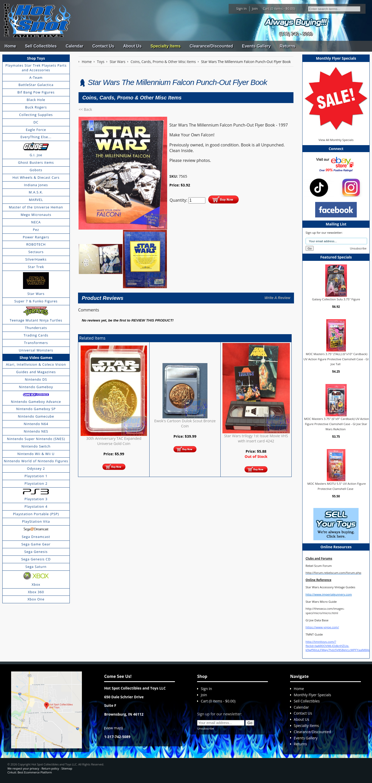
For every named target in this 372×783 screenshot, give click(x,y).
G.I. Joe (36, 155)
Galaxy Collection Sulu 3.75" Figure (336, 299)
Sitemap (66, 768)
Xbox (36, 584)
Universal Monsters (36, 350)
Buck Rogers (36, 107)
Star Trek (36, 266)
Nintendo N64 (36, 423)
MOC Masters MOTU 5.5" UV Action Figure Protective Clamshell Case (336, 486)
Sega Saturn (36, 566)
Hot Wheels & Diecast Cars (35, 177)
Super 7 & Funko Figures (36, 301)
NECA (36, 222)
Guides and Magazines (36, 372)
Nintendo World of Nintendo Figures (36, 461)
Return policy (50, 768)
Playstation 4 (36, 506)
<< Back (85, 109)
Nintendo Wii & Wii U (36, 453)
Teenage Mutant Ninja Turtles (36, 320)
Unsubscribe (358, 248)
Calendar (74, 46)
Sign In (241, 8)
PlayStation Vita (36, 521)
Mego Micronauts (36, 214)
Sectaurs (36, 251)
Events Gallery (256, 46)
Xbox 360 (36, 592)
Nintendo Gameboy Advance (36, 401)
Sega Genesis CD (36, 559)
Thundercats (36, 327)
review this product (151, 320)
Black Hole (36, 99)
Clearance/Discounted (211, 46)
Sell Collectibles (41, 46)
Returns (287, 46)
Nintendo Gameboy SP (36, 408)
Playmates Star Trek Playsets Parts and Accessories (36, 67)
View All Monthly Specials (336, 140)
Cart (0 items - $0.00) (279, 8)
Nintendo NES (36, 431)
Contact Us (103, 46)
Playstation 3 (36, 499)
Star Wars (35, 293)
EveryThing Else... (35, 137)
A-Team (36, 77)
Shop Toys (36, 58)
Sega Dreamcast (36, 536)
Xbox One (35, 599)
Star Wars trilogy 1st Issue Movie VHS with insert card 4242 (256, 438)
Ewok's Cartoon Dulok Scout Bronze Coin (185, 423)
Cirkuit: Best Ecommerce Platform (29, 772)
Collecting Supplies (36, 114)
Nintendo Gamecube (36, 416)
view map (113, 727)
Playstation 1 (36, 476)
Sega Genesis (36, 551)
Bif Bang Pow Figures (36, 92)
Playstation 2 (36, 483)
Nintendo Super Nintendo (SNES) (36, 438)
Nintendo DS (36, 379)
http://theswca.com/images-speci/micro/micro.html (325, 611)
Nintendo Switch (36, 446)
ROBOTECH (35, 244)
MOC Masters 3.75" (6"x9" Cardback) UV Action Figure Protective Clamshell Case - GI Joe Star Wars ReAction (336, 424)
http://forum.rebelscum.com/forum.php (333, 573)
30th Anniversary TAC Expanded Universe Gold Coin (113, 441)
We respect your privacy (23, 768)
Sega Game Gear (36, 544)
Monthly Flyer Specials (312, 694)
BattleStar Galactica (35, 84)
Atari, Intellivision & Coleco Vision (36, 364)
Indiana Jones (36, 185)
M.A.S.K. (36, 192)
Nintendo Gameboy (36, 387)
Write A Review (277, 298)
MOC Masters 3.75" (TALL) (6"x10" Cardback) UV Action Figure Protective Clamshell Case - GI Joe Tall (336, 359)
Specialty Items (166, 46)
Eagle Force (36, 129)
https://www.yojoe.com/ (322, 627)
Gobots (36, 170)
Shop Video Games (35, 357)
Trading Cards (36, 335)
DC (36, 122)
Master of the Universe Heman (36, 207)
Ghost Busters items (36, 162)
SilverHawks (36, 259)
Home (10, 46)
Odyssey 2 (36, 468)
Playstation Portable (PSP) (36, 514)
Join (255, 8)
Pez (36, 229)
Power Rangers (36, 237)
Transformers (36, 342)
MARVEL (36, 199)
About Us (132, 46)
